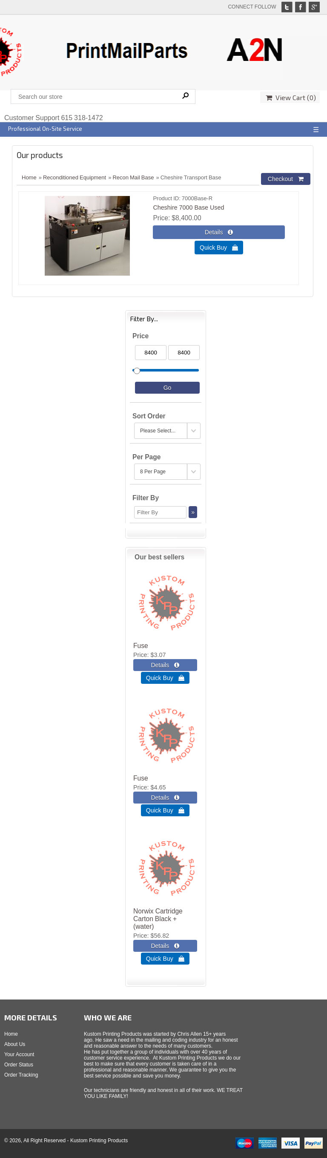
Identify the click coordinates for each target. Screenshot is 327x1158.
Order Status (18, 1065)
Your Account (19, 1054)
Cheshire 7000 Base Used (188, 207)
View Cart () (291, 97)
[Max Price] (184, 352)
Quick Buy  (219, 248)
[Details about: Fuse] (165, 665)
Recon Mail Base (133, 177)
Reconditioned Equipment (74, 177)
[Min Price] (150, 352)
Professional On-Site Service (45, 128)
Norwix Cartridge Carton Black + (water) (158, 919)
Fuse (140, 645)
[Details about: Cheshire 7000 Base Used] (218, 232)
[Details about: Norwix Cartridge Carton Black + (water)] (165, 946)
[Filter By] (160, 512)
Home (29, 177)
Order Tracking (21, 1075)
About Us (14, 1044)
